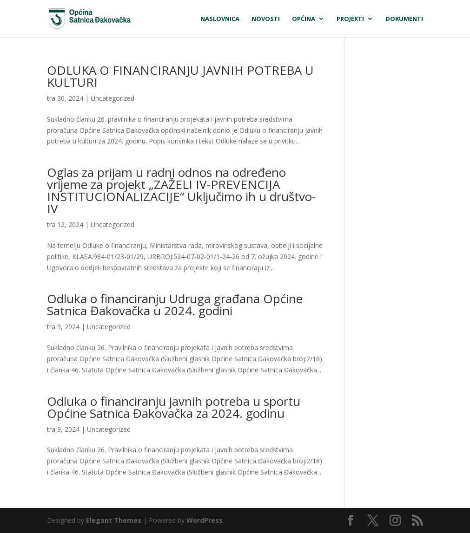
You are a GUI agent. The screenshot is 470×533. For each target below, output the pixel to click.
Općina (303, 19)
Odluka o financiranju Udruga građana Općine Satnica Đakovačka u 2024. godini (175, 304)
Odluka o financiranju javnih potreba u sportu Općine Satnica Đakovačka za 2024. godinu (173, 407)
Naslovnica (219, 19)
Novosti (266, 19)
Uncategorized (112, 98)
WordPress (204, 520)
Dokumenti (404, 19)
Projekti (350, 19)
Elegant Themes (113, 520)
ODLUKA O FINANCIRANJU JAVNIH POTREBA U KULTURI (180, 76)
